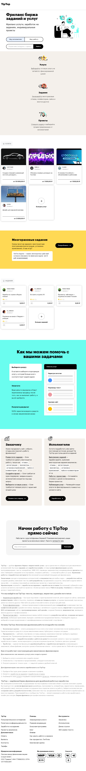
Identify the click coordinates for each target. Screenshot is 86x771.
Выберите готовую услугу (17, 485)
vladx (64, 167)
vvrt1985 (10, 167)
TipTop (5, 4)
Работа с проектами (57, 476)
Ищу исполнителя (15, 39)
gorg (9, 204)
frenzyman (10, 288)
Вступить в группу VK (37, 294)
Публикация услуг (56, 485)
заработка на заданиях (19, 674)
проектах (45, 676)
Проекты (43, 121)
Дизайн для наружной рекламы (13, 210)
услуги (18, 676)
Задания (43, 93)
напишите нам (57, 541)
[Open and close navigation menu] (83, 4)
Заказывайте (37, 96)
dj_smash (38, 288)
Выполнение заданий (57, 457)
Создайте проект (13, 473)
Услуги (43, 65)
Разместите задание (14, 457)
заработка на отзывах (37, 674)
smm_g (37, 167)
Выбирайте (35, 68)
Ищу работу (34, 39)
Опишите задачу (37, 124)
